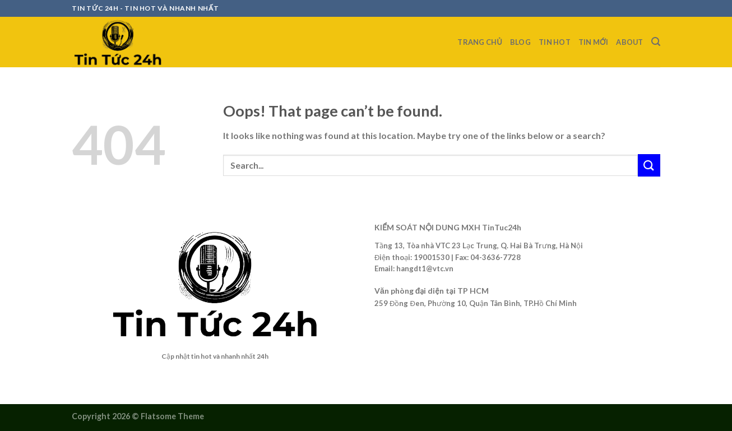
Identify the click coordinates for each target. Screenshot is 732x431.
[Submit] (649, 165)
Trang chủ (479, 42)
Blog (520, 42)
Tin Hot (555, 42)
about (629, 42)
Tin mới (593, 42)
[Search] (655, 42)
